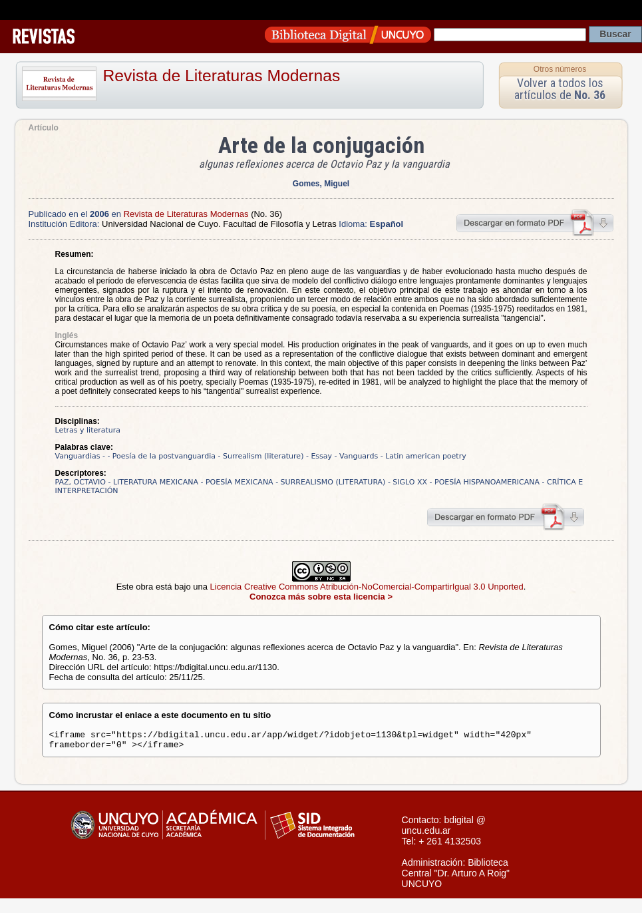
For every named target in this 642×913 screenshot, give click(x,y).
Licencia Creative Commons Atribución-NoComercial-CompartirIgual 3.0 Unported (367, 587)
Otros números (560, 69)
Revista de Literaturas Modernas (222, 76)
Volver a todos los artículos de (559, 89)
